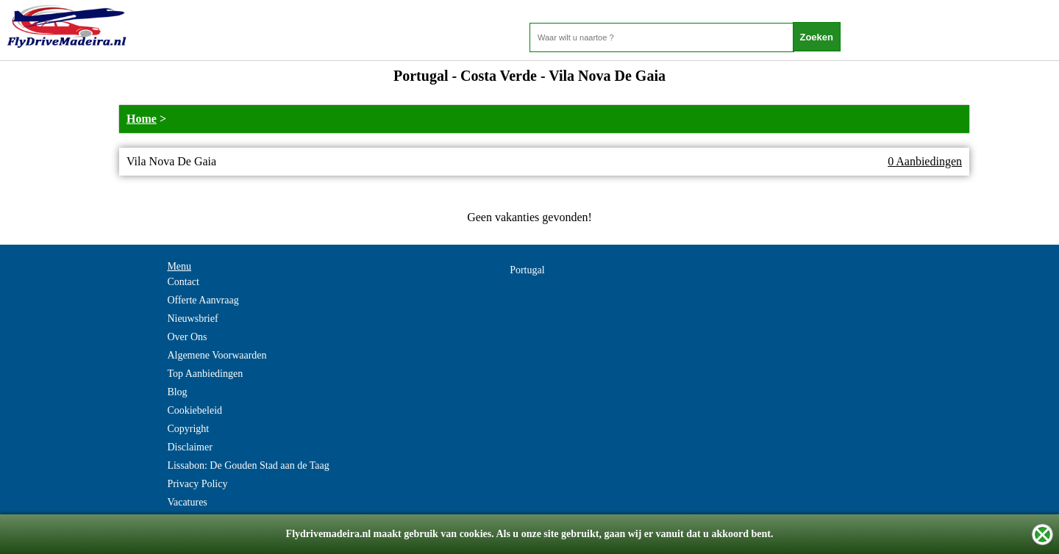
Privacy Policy (197, 483)
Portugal (527, 270)
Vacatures (187, 502)
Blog (177, 391)
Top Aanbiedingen (205, 373)
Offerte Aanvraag (202, 300)
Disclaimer (189, 447)
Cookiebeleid (194, 410)
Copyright (188, 428)
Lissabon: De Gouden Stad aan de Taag (248, 465)
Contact (183, 281)
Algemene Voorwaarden (216, 355)
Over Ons (187, 336)
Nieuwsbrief (192, 318)
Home (141, 118)
